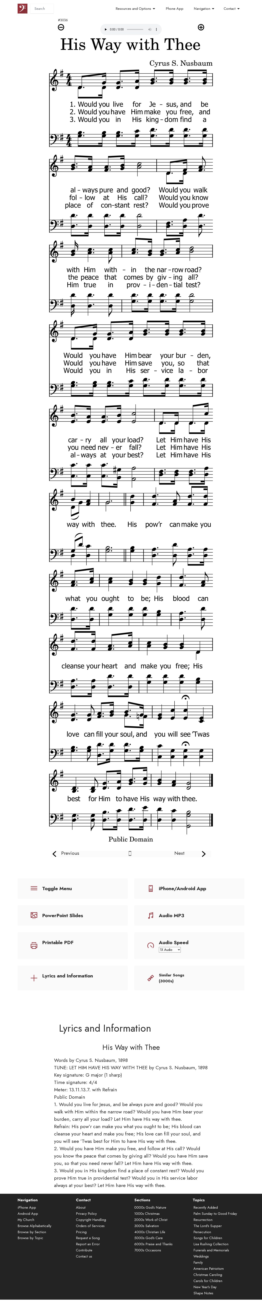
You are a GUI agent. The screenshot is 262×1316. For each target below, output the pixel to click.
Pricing (81, 1233)
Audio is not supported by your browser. (131, 29)
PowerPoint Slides (62, 915)
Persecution (202, 1233)
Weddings (201, 1258)
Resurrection (202, 1221)
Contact (230, 8)
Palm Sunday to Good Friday (215, 1215)
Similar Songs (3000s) (171, 978)
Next (179, 853)
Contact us (84, 1258)
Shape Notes (203, 1294)
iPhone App (27, 1209)
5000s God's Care (148, 1239)
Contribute (84, 1252)
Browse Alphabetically (34, 1227)
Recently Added (205, 1209)
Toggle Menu (57, 888)
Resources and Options (133, 8)
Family (198, 1264)
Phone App (174, 8)
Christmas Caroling (207, 1276)
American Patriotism (208, 1270)
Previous (70, 853)
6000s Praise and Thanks (153, 1246)
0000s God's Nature (150, 1209)
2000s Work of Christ (150, 1221)
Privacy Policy (86, 1215)
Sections (142, 1201)
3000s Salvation (146, 1227)
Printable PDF (57, 942)
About (81, 1209)
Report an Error (88, 1246)
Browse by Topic (30, 1239)
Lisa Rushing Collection (210, 1246)
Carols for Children (207, 1282)
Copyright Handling (91, 1221)
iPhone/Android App (182, 888)
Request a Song (88, 1239)
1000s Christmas (147, 1215)
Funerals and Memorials (211, 1252)
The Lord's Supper (207, 1227)
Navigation (202, 8)
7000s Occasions (147, 1252)
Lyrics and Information (67, 975)
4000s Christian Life (149, 1233)
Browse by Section (32, 1233)
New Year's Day (205, 1288)
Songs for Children (207, 1239)
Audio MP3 (171, 915)
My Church (26, 1221)
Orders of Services (90, 1227)
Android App (28, 1215)
